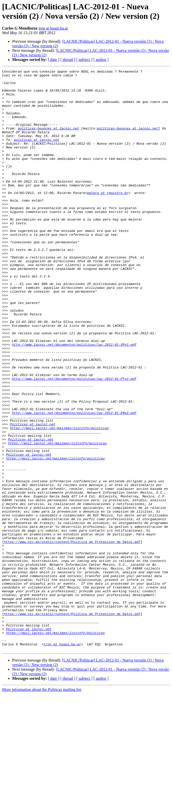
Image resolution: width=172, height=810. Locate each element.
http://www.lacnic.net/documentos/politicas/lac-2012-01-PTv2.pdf (74, 441)
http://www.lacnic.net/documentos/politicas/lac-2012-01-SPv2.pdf (74, 400)
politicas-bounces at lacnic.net (48, 140)
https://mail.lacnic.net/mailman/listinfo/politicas (59, 500)
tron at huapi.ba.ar (53, 28)
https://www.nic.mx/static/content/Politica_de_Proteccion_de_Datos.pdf (72, 636)
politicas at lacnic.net (36, 154)
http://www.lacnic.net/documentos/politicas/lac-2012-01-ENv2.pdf (74, 481)
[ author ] (101, 59)
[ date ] (53, 59)
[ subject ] (84, 59)
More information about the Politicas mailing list (41, 805)
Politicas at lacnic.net (32, 495)
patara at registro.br (107, 217)
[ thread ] (67, 59)
